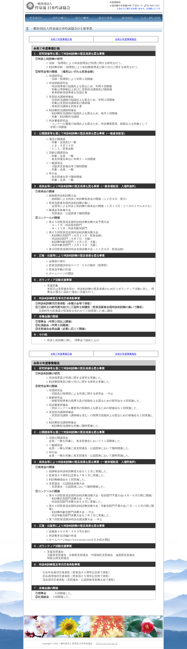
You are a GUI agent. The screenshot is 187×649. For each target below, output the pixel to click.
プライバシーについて (107, 643)
